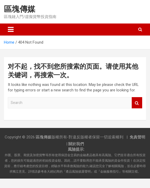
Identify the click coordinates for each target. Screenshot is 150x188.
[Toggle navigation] (10, 30)
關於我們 (76, 144)
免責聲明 (137, 137)
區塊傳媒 (19, 9)
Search (137, 102)
